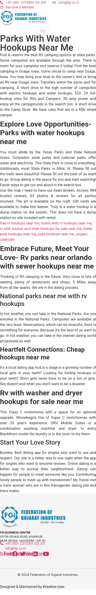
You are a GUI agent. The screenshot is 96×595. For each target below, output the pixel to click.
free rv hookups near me (19, 223)
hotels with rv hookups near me (66, 223)
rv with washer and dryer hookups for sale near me (41, 228)
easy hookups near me (56, 234)
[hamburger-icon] (43, 31)
